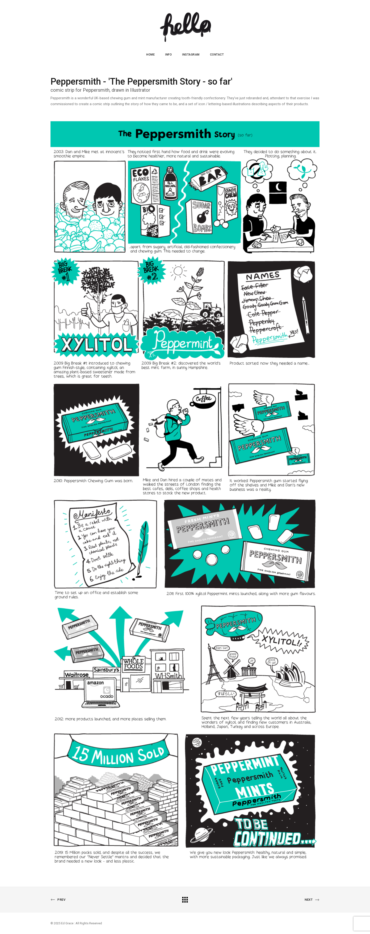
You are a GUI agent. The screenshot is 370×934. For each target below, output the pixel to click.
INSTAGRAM (191, 54)
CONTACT (217, 54)
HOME (150, 54)
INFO (168, 54)
